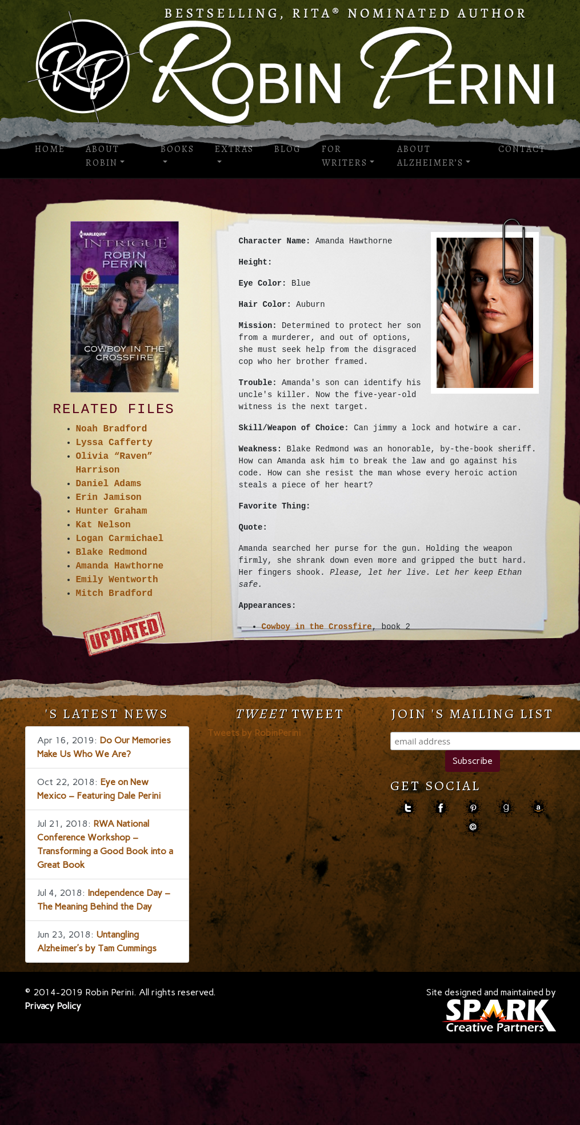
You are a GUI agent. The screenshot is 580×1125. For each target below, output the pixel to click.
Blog (287, 149)
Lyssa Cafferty (114, 443)
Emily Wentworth (117, 580)
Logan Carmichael (120, 539)
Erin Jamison (109, 497)
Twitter (407, 808)
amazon (538, 808)
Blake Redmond (111, 552)
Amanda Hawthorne (120, 566)
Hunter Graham (111, 511)
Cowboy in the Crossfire (317, 627)
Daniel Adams (109, 484)
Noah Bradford (111, 429)
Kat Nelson (103, 525)
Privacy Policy (53, 1005)
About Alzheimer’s (430, 156)
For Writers (344, 156)
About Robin (102, 156)
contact (472, 827)
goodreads (505, 808)
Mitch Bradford (114, 593)
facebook (440, 808)
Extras (234, 149)
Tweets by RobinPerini (254, 732)
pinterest (472, 808)
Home (50, 149)
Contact (522, 149)
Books (177, 149)
